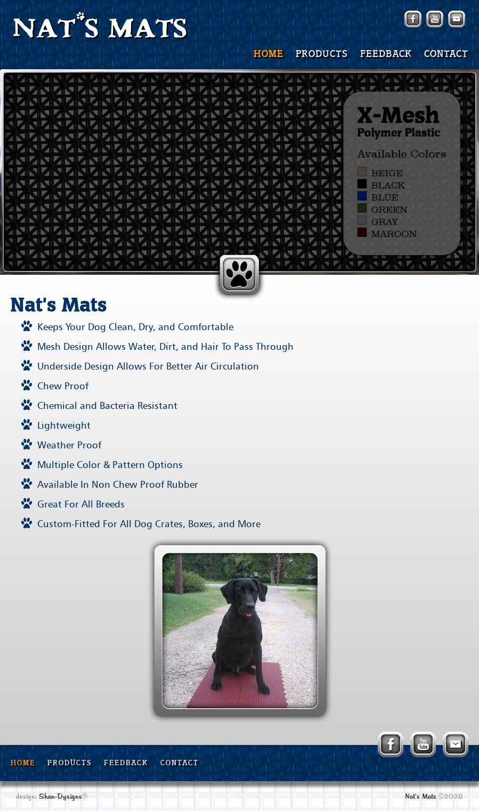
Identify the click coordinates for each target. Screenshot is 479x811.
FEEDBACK (386, 54)
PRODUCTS (322, 54)
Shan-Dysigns (60, 796)
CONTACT (446, 54)
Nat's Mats (420, 796)
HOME (268, 54)
